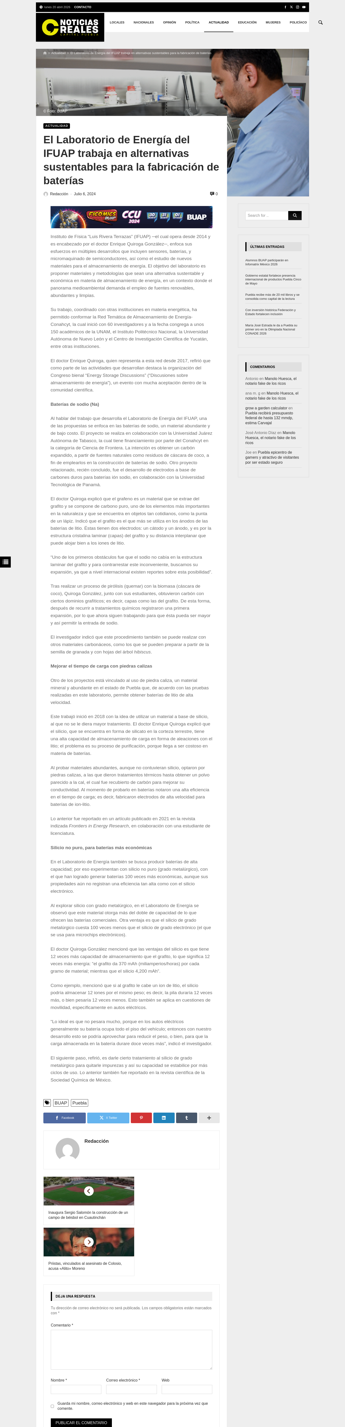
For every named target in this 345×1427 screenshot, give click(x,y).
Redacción (92, 1141)
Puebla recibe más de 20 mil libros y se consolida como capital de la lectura (272, 297)
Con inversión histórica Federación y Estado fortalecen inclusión (270, 312)
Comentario (62, 1274)
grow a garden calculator (266, 408)
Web (166, 1329)
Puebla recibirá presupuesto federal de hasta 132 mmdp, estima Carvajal (269, 418)
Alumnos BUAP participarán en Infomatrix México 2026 (266, 262)
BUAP (61, 1102)
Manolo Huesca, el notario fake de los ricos (270, 438)
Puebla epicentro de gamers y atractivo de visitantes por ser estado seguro (272, 457)
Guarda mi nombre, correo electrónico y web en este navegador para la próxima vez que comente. (133, 1355)
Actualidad (58, 53)
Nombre (59, 1329)
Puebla (79, 1102)
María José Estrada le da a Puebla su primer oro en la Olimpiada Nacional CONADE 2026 (271, 329)
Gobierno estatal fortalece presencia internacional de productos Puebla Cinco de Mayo (273, 279)
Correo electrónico (123, 1329)
